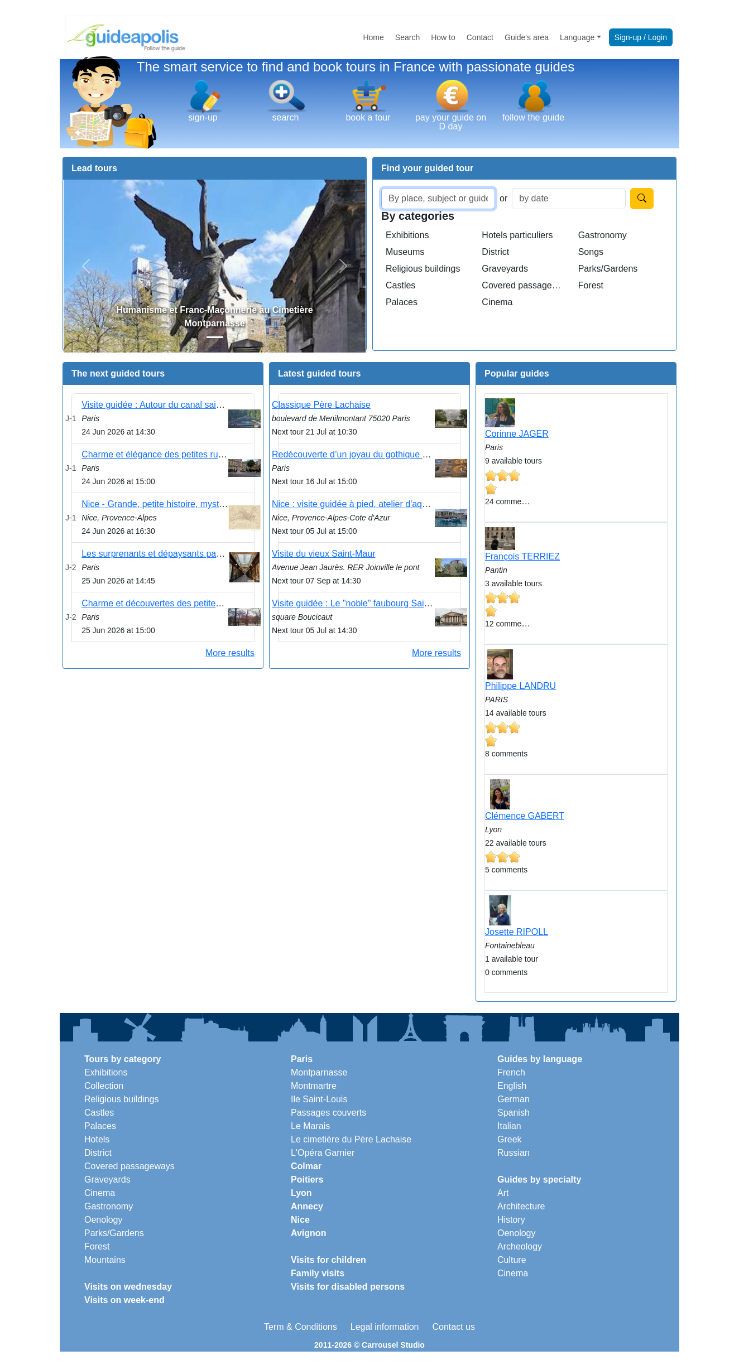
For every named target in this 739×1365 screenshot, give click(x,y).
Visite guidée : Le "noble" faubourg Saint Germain (370, 603)
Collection (103, 1086)
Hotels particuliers (517, 235)
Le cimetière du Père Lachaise (351, 1139)
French (511, 1072)
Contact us (453, 1327)
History (511, 1219)
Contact (480, 37)
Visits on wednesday (128, 1286)
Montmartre (314, 1086)
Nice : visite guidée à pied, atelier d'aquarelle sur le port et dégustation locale (423, 504)
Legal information (385, 1327)
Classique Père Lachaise (321, 404)
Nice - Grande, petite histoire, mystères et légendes (183, 504)
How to (443, 37)
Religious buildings (423, 268)
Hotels (96, 1139)
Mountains (105, 1260)
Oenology (103, 1219)
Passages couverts (328, 1112)
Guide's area (527, 37)
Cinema (497, 302)
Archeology (519, 1246)
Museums (405, 252)
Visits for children (328, 1260)
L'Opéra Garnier (322, 1152)
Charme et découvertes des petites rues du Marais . (183, 603)
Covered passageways (525, 285)
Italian (509, 1126)
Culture (511, 1260)
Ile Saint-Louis (319, 1099)
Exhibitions (407, 235)
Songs (590, 252)
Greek (509, 1139)
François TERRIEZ (522, 556)
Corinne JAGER (517, 433)
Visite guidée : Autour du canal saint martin (166, 404)
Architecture (521, 1206)
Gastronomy (602, 235)
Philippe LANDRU (520, 686)
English (511, 1086)
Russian (513, 1152)
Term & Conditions (300, 1327)
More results (230, 653)
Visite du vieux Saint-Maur (324, 553)
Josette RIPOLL (516, 932)
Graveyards (505, 268)
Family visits (317, 1273)
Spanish (513, 1112)
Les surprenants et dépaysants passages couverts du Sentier (202, 553)
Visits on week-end (124, 1300)
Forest (590, 285)
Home (373, 37)
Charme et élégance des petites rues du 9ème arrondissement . (207, 454)
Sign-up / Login (641, 37)
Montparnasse (319, 1072)
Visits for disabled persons (348, 1286)
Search (407, 37)
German (513, 1099)
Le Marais (310, 1126)
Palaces (402, 302)
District (495, 252)
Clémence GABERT (524, 816)
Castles (400, 285)
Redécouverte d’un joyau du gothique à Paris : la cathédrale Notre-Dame (416, 454)
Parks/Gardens (608, 268)
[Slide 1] (215, 337)
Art (502, 1193)
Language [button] (577, 37)
